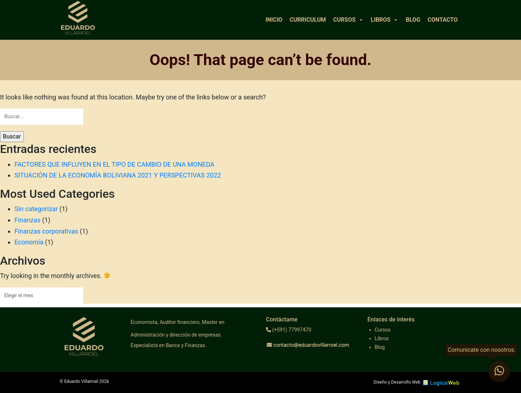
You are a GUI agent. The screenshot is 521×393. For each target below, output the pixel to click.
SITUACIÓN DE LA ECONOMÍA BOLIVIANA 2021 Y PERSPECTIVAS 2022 (117, 175)
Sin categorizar (36, 209)
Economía (28, 242)
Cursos (348, 19)
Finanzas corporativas (46, 231)
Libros (385, 19)
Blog (413, 19)
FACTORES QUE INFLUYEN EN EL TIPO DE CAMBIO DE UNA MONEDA (114, 164)
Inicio (274, 19)
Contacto (443, 19)
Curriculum (308, 19)
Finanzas (27, 220)
